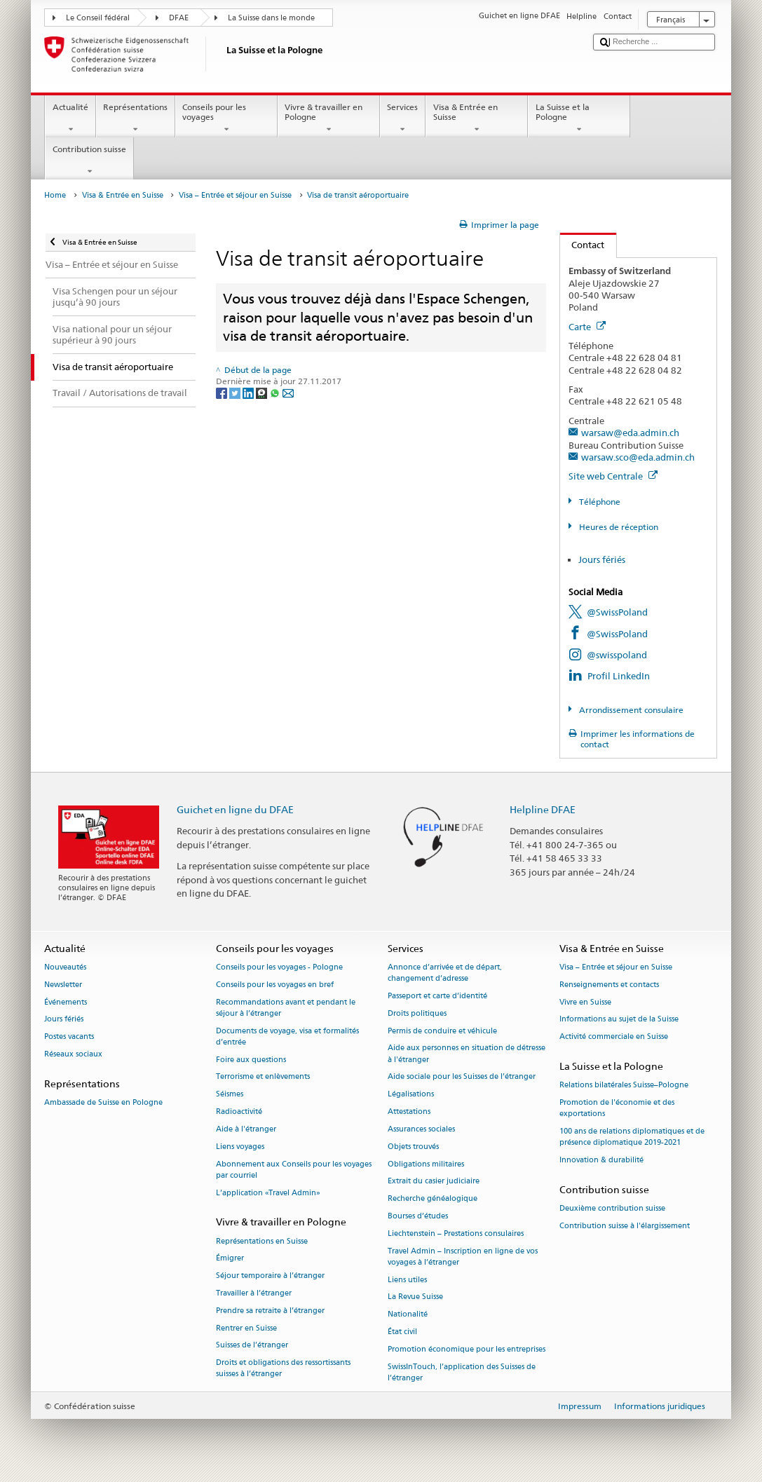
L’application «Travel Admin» (268, 1192)
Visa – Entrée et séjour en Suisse (235, 195)
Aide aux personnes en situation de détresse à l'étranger (466, 1054)
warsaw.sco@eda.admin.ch (638, 457)
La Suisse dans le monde (271, 17)
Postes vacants (69, 1037)
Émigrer (230, 1258)
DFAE (179, 17)
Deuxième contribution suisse (612, 1209)
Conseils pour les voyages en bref (275, 984)
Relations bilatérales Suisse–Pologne (623, 1085)
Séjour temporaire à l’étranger (270, 1276)
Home (55, 195)
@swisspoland (617, 654)
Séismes (229, 1094)
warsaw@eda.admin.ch (630, 432)
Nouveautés (65, 967)
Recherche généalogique (432, 1199)
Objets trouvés (413, 1146)
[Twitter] (236, 393)
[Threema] (262, 393)
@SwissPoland (617, 612)
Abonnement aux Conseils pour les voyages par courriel (294, 1170)
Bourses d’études (418, 1216)
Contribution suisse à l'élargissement (624, 1225)
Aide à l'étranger (246, 1129)
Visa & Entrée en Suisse (476, 118)
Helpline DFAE (543, 809)
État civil (402, 1331)
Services (403, 118)
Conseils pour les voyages (226, 118)
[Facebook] (222, 393)
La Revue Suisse (415, 1297)
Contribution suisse (89, 160)
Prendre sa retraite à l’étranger (270, 1310)
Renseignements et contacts (609, 984)
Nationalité (408, 1314)
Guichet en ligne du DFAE (235, 809)
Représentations (136, 118)
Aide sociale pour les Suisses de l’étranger (462, 1077)
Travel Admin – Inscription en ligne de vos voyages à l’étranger (463, 1256)
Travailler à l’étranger (254, 1293)
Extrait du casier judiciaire (433, 1181)
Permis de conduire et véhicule (442, 1030)
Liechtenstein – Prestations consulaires (456, 1233)
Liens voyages (240, 1146)
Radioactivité (239, 1111)
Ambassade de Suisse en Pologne (103, 1102)
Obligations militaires (426, 1164)
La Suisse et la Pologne (579, 118)
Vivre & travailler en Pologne (328, 118)
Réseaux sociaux (73, 1054)
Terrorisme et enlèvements (263, 1077)
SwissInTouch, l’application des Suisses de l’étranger (462, 1372)
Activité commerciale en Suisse (613, 1037)
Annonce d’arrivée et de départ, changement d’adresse (445, 973)
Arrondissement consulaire (630, 710)
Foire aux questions (251, 1059)
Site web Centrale (613, 476)
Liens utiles (407, 1279)
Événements (65, 1002)
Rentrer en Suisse (246, 1328)
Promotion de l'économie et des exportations (616, 1108)
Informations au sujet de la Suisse (619, 1019)
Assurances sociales (421, 1129)
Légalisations (411, 1094)
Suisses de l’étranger (252, 1345)
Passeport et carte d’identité (437, 995)
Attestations (409, 1111)
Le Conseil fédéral (98, 17)
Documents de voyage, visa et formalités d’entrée (287, 1036)
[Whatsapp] (276, 393)
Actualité (70, 118)
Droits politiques (417, 1013)
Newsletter (63, 984)
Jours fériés (601, 559)
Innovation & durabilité (601, 1159)
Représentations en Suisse (262, 1241)
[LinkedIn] (249, 393)
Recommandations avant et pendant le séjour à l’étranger (285, 1008)
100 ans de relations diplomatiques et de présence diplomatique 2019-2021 (632, 1137)
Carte (587, 326)
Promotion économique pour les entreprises (466, 1349)
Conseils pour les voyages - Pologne (279, 967)
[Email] (288, 393)
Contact (582, 244)
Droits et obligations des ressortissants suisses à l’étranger (283, 1369)
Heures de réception (617, 527)
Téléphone (598, 501)
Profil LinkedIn (618, 675)
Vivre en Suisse (585, 1002)
